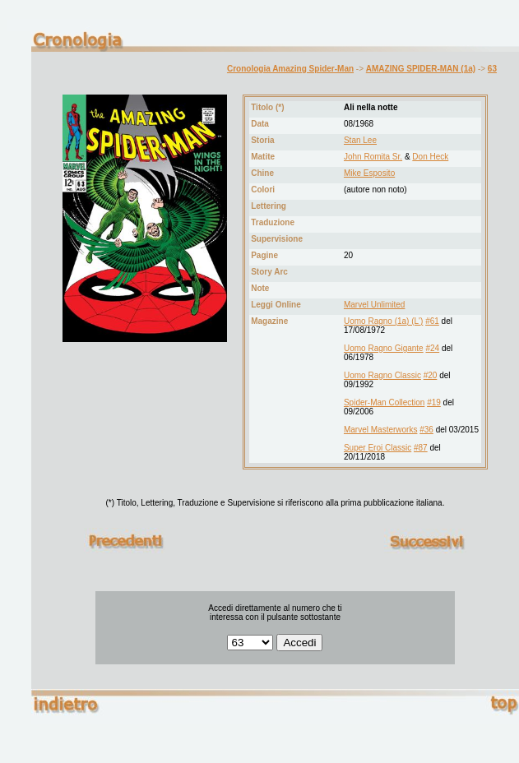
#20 (431, 375)
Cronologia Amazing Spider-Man (290, 68)
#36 (426, 429)
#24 (432, 348)
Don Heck (430, 156)
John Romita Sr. (373, 156)
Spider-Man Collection (384, 402)
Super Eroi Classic (377, 447)
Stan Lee (360, 140)
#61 (432, 321)
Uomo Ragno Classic (382, 375)
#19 (434, 402)
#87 (421, 447)
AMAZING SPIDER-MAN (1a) (420, 68)
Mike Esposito (369, 173)
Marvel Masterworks (380, 429)
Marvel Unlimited (374, 304)
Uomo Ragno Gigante (384, 348)
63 (492, 68)
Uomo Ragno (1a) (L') (383, 321)
